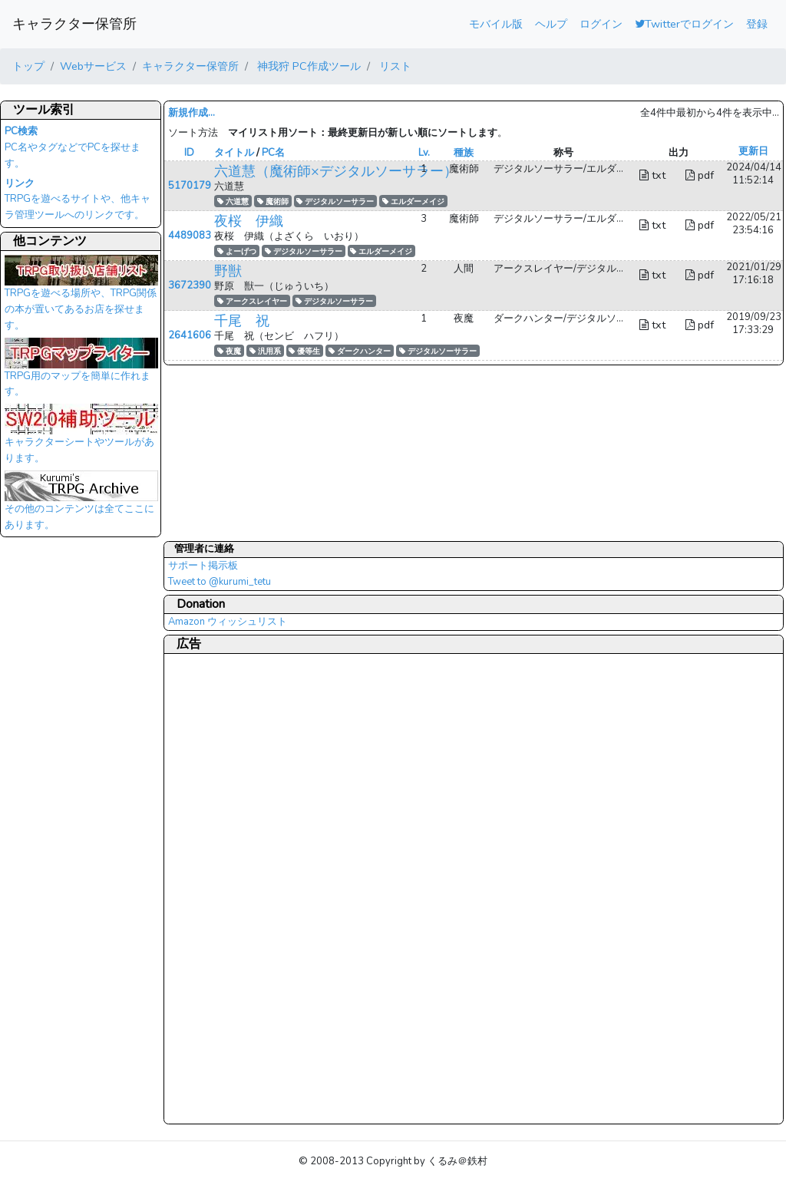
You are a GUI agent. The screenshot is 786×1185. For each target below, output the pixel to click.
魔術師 (273, 201)
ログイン (601, 23)
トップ (28, 66)
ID (189, 153)
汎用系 (265, 351)
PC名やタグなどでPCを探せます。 (72, 147)
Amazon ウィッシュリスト (227, 622)
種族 (464, 153)
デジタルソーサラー (335, 201)
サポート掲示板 (203, 566)
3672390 (189, 285)
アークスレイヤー (252, 301)
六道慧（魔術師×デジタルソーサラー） (335, 171)
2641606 (189, 335)
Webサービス (93, 66)
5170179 (189, 186)
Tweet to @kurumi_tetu (219, 582)
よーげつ (236, 251)
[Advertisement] (229, 888)
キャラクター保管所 (74, 24)
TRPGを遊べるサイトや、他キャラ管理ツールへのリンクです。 (77, 200)
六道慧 (233, 201)
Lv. (424, 153)
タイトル (234, 153)
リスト (393, 66)
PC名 (273, 153)
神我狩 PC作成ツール (307, 66)
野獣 (228, 271)
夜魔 (229, 351)
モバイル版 (496, 23)
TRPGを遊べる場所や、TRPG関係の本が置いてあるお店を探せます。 (81, 297)
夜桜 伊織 (248, 221)
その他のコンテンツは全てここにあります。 (81, 505)
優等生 (304, 351)
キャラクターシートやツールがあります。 (81, 438)
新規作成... (191, 113)
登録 (757, 23)
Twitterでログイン (684, 23)
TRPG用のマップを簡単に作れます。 (81, 372)
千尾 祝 (241, 321)
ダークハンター (360, 351)
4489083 (189, 236)
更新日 (753, 151)
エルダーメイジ (413, 201)
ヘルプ (551, 23)
